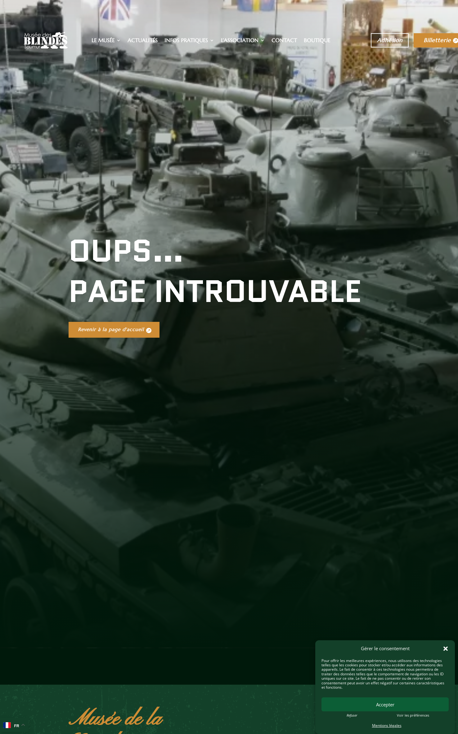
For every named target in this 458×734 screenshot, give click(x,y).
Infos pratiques (186, 41)
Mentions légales (387, 725)
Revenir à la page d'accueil (115, 410)
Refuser (352, 715)
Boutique (317, 41)
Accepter (385, 704)
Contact (284, 41)
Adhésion (389, 40)
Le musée (103, 41)
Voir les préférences (413, 715)
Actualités (143, 41)
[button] (445, 649)
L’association (239, 41)
